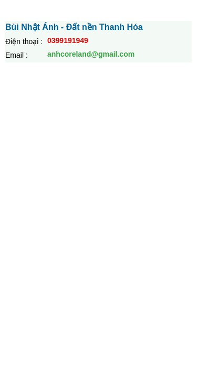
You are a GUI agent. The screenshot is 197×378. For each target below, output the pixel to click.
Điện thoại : (24, 41)
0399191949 (67, 40)
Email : (16, 55)
